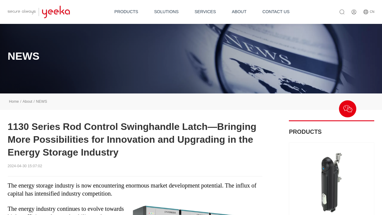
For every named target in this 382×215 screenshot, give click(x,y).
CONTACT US (275, 11)
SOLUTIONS (166, 11)
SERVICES (205, 11)
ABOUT (239, 11)
